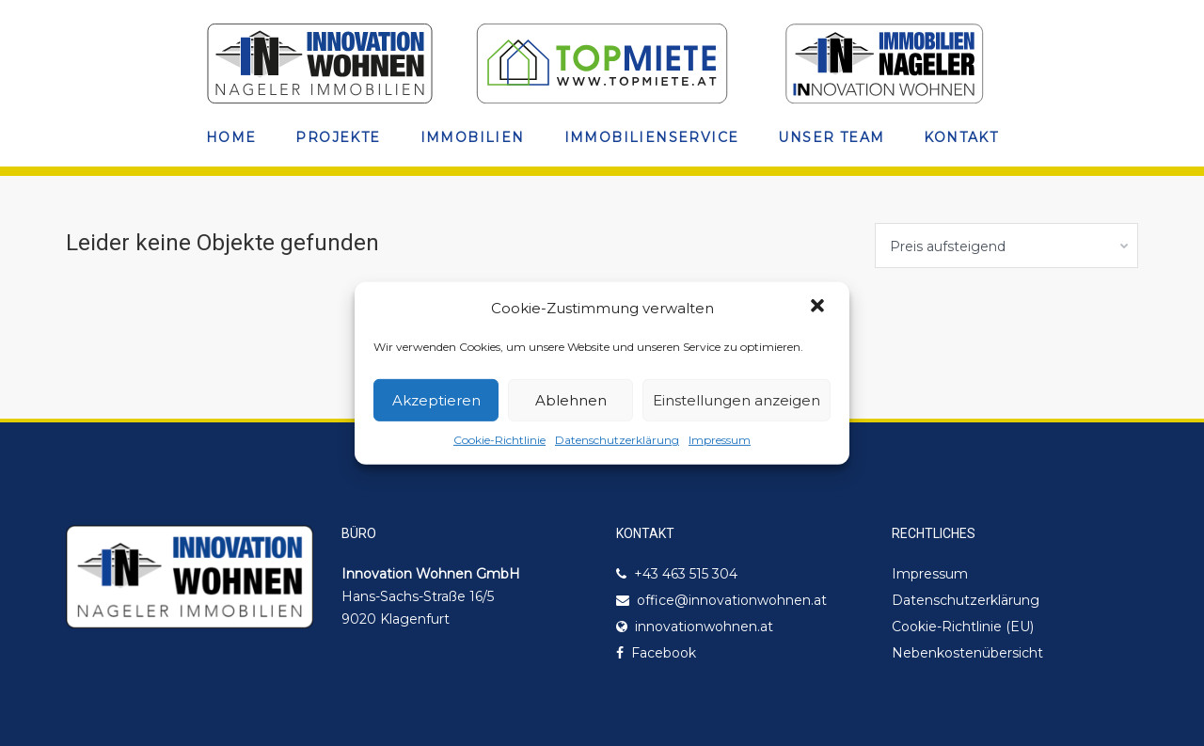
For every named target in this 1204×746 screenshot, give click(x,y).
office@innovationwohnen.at (732, 600)
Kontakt (961, 137)
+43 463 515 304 (685, 573)
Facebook (663, 652)
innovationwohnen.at (704, 626)
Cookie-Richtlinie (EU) (963, 626)
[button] (819, 307)
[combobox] (1006, 245)
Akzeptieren (436, 400)
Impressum (720, 440)
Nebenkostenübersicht (967, 652)
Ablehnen (571, 400)
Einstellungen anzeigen (736, 400)
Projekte (337, 137)
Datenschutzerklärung (617, 440)
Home (231, 137)
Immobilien (472, 137)
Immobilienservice (651, 137)
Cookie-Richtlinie (499, 440)
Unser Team (831, 137)
